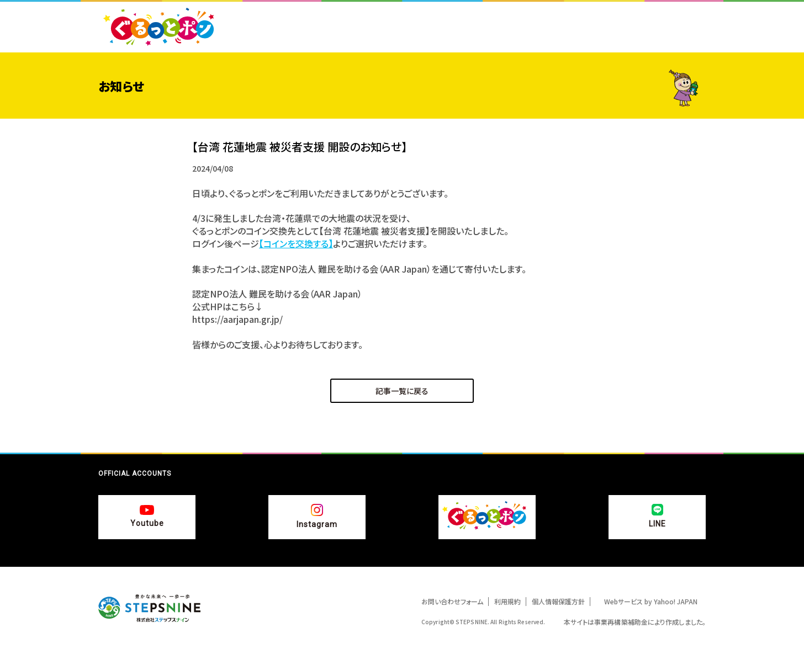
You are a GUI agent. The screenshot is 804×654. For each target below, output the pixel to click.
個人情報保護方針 (558, 601)
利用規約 (507, 601)
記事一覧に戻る (402, 390)
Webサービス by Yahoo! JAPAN (650, 601)
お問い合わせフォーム (452, 601)
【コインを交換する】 (296, 243)
